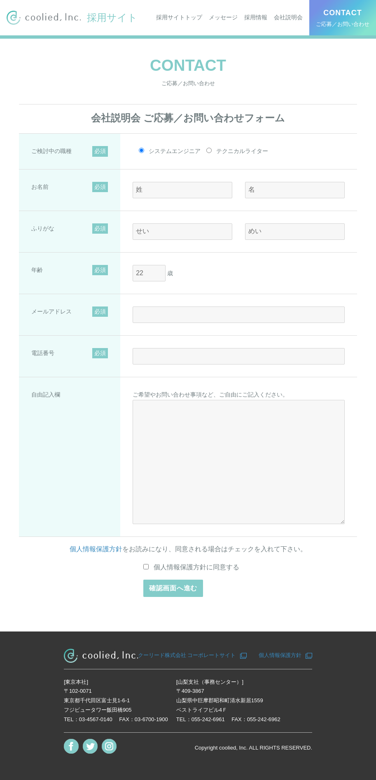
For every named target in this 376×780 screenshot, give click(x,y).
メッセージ (223, 17)
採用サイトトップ (179, 17)
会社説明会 (288, 17)
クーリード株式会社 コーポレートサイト (187, 655)
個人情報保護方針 (96, 549)
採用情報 (255, 17)
